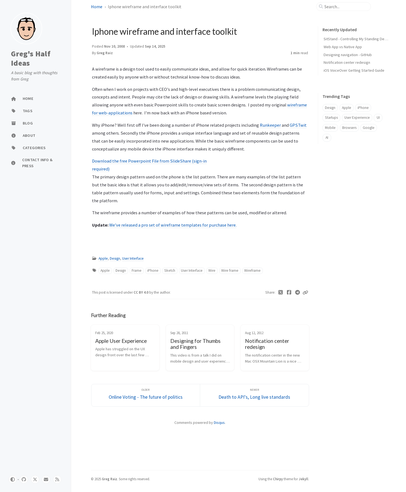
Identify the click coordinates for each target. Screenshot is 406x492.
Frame (137, 270)
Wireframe (252, 270)
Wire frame (229, 270)
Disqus (219, 422)
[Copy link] (305, 292)
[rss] (57, 479)
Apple (103, 258)
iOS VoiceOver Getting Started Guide (354, 70)
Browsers (349, 127)
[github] (24, 479)
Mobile (330, 127)
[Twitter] (281, 292)
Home (96, 6)
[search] (345, 6)
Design (115, 258)
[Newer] (254, 395)
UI (378, 117)
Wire (211, 270)
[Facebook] (289, 292)
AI (327, 137)
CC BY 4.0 (141, 292)
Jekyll (303, 479)
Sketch (169, 270)
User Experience (357, 117)
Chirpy (278, 479)
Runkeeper (270, 125)
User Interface (133, 258)
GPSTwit (298, 125)
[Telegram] (297, 292)
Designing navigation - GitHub (348, 54)
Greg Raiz (105, 53)
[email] (46, 479)
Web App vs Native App (343, 46)
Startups (331, 117)
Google (369, 127)
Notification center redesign (347, 62)
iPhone (153, 270)
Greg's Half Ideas (30, 58)
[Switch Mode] (12, 479)
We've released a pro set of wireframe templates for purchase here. (173, 225)
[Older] (145, 395)
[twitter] (35, 479)
